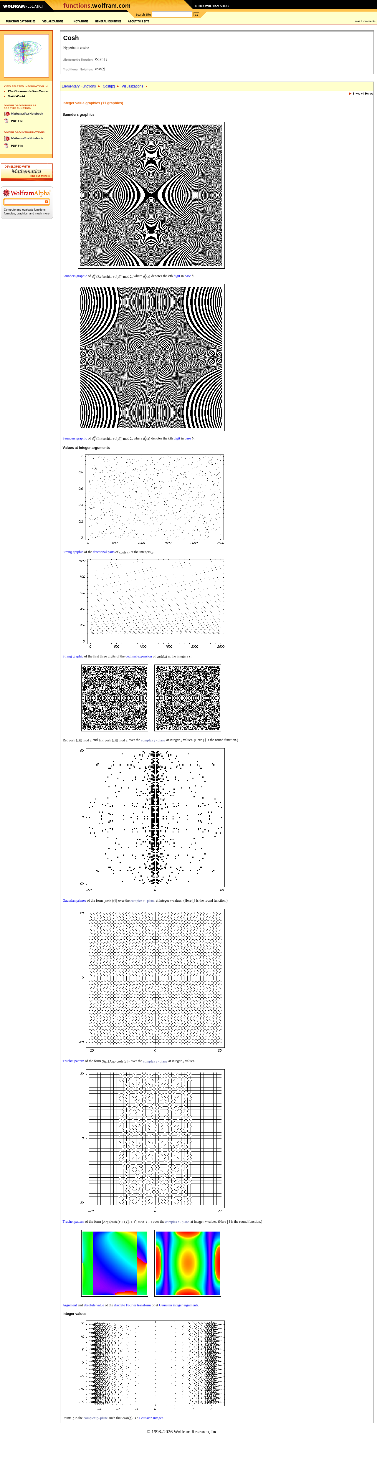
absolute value (94, 1305)
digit (177, 276)
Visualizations (132, 86)
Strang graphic (73, 552)
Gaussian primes (74, 900)
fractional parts (104, 552)
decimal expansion (138, 656)
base (188, 276)
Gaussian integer (171, 1305)
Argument (70, 1305)
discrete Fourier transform (132, 1305)
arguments (190, 1305)
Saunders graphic (75, 276)
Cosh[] (109, 86)
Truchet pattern (73, 1061)
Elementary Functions (79, 86)
